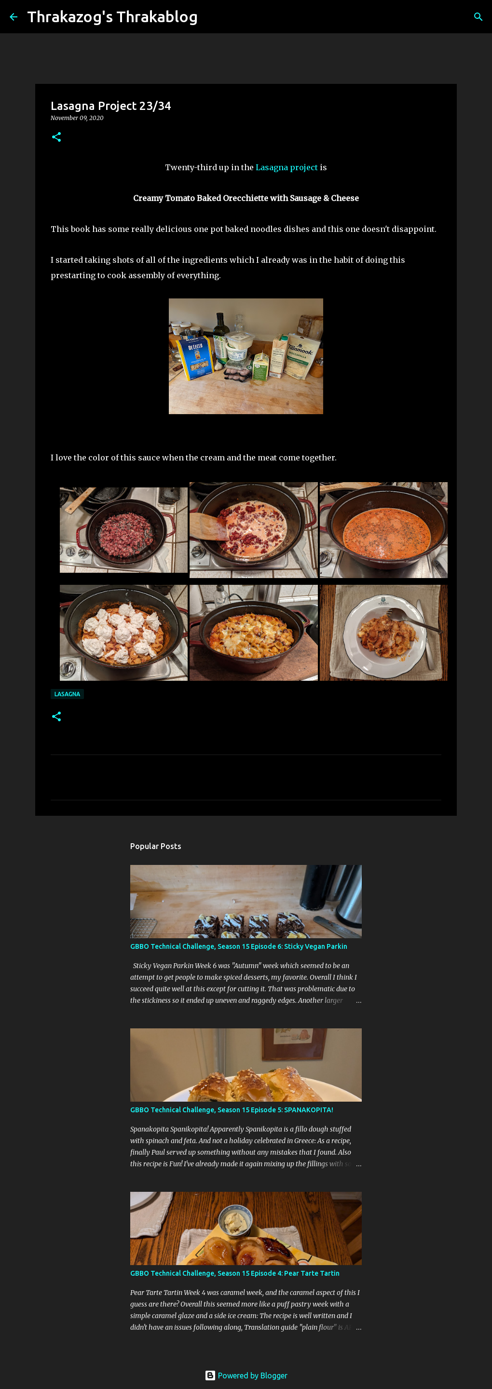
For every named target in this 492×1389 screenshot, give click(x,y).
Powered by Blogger (246, 1375)
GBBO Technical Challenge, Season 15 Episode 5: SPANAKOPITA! (231, 1110)
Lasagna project (287, 167)
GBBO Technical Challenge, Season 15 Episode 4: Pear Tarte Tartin (235, 1273)
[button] (56, 137)
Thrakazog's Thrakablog (112, 16)
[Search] (211, 16)
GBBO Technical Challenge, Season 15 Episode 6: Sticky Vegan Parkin (238, 946)
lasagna (67, 694)
